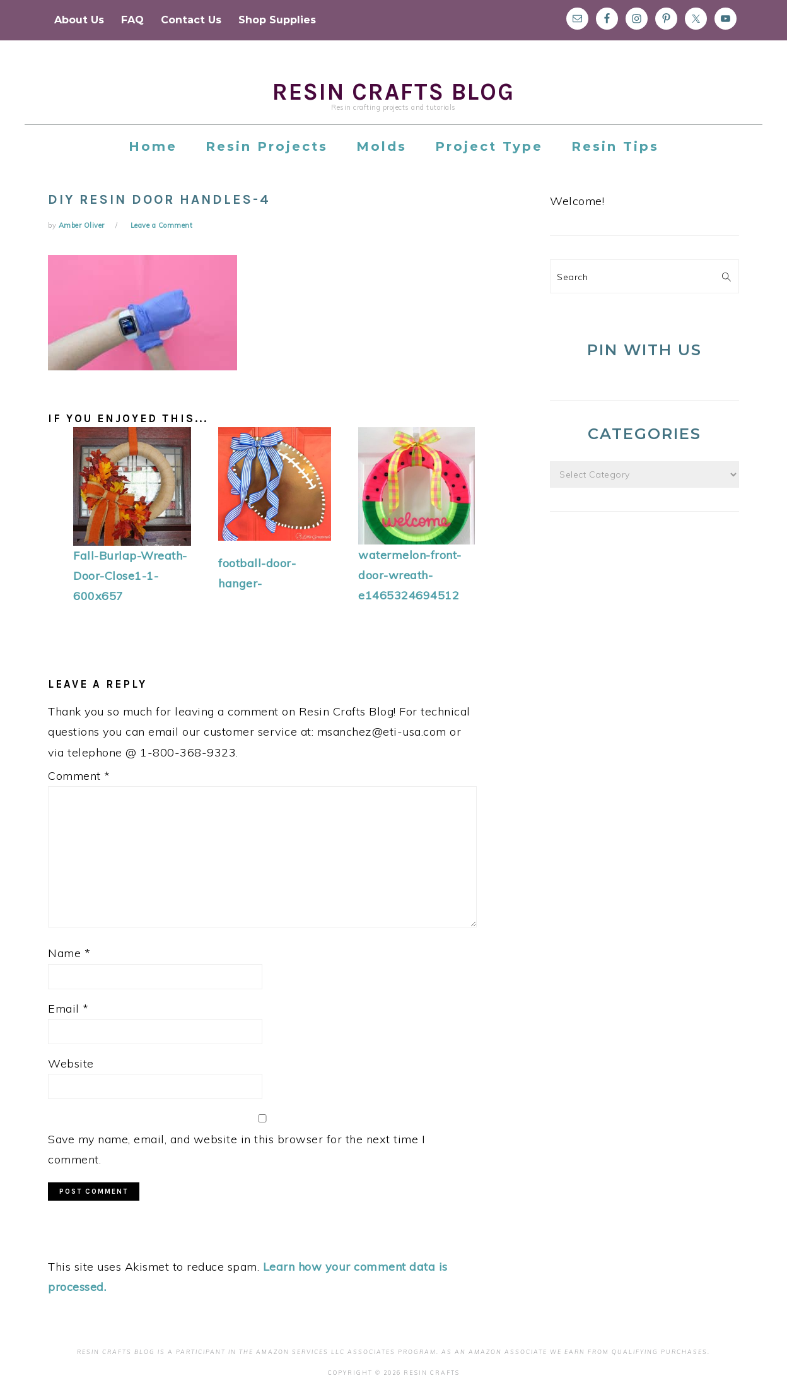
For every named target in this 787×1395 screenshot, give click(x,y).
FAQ (132, 20)
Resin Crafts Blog (393, 91)
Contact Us (191, 20)
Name (69, 953)
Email (68, 1008)
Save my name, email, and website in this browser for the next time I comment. (236, 1149)
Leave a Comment (162, 225)
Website (71, 1063)
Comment (79, 775)
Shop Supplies (277, 20)
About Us (79, 20)
